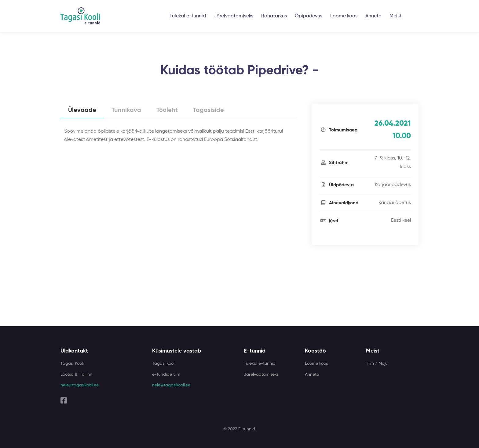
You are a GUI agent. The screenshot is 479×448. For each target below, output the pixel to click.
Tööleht (167, 110)
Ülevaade (82, 110)
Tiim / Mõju (377, 363)
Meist (395, 16)
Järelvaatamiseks (233, 16)
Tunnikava (126, 110)
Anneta (373, 16)
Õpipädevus (308, 16)
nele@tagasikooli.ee (79, 385)
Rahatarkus (274, 16)
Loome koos (343, 16)
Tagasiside (208, 110)
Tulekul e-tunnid (188, 16)
